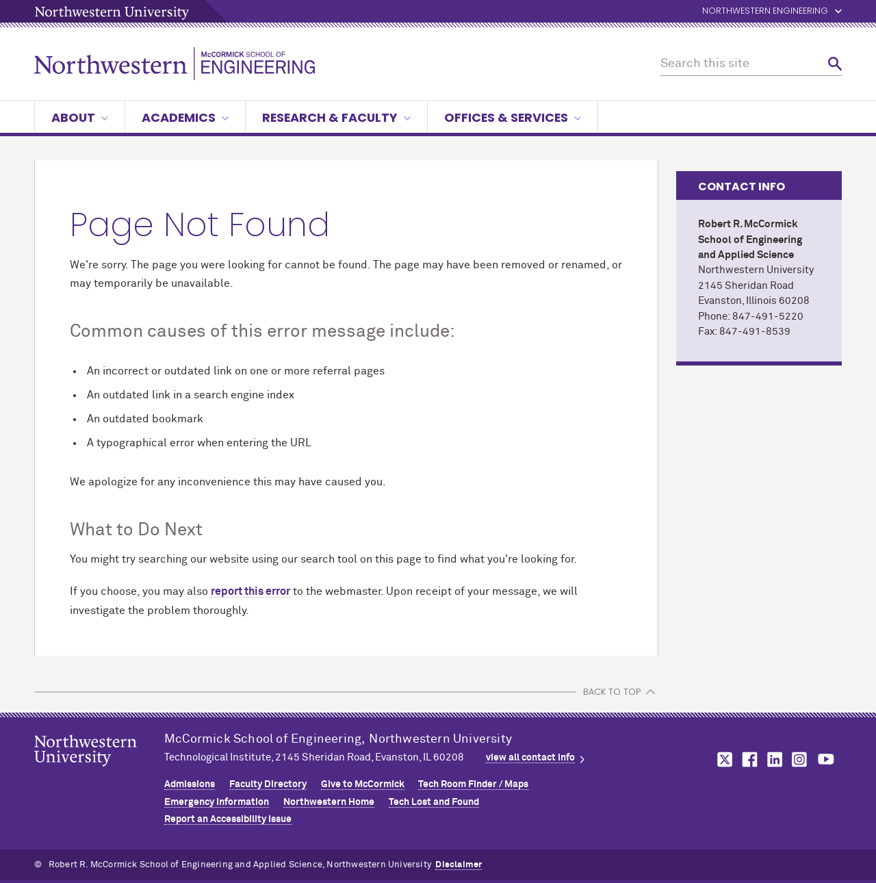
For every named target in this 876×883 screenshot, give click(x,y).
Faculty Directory (268, 784)
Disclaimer (458, 864)
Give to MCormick (362, 784)
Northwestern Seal (99, 772)
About (79, 117)
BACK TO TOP (612, 692)
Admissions (189, 784)
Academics (185, 117)
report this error (250, 591)
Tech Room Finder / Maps (473, 784)
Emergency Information (216, 802)
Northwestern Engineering (765, 11)
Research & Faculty (336, 117)
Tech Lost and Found (434, 802)
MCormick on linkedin (774, 759)
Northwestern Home (328, 802)
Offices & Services (512, 117)
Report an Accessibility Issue (228, 819)
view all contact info (530, 758)
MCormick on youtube (826, 759)
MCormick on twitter (722, 759)
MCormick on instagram (800, 759)
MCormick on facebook (748, 759)
